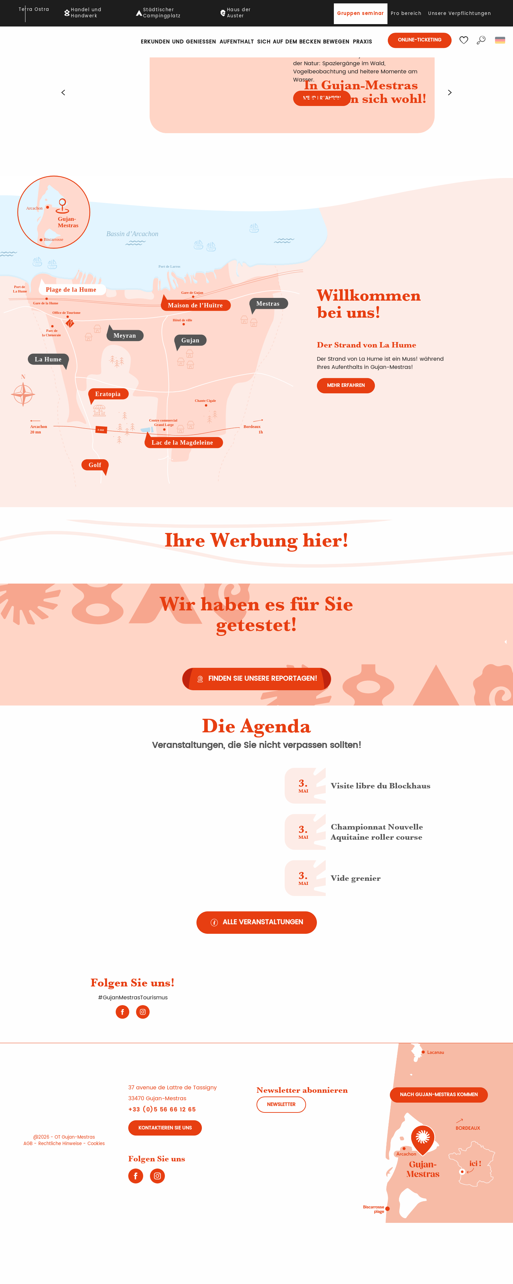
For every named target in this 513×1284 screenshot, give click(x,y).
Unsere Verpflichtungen (459, 13)
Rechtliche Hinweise (60, 1143)
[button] (481, 40)
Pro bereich (406, 13)
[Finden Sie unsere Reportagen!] (256, 679)
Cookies (96, 1143)
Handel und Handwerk (86, 13)
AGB (28, 1143)
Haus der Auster (239, 13)
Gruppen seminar (360, 13)
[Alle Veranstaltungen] (256, 922)
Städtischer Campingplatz (162, 13)
